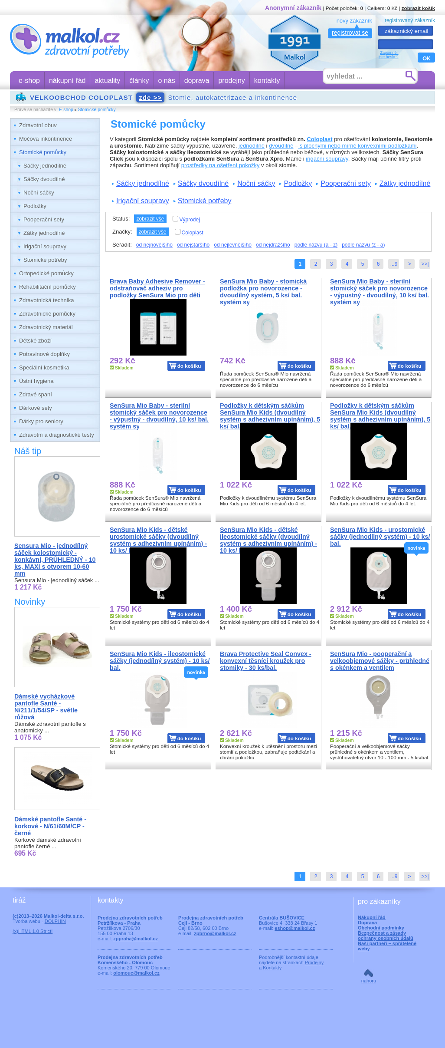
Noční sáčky (38, 192)
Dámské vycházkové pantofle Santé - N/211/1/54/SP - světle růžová (46, 707)
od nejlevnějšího (233, 245)
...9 (394, 264)
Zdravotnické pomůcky (47, 313)
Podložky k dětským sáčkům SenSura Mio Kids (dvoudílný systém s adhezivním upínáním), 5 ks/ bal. (270, 416)
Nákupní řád (372, 917)
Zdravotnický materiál (46, 327)
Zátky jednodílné (44, 233)
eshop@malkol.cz (295, 928)
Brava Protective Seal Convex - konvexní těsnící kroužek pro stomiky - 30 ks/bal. (265, 660)
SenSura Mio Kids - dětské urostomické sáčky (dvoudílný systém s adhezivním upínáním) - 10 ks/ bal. (158, 540)
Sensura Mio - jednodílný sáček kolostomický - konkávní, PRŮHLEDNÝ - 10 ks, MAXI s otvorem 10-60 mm (55, 559)
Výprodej (186, 219)
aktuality (107, 80)
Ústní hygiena (36, 381)
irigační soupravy (327, 158)
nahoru (368, 980)
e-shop (29, 80)
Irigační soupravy (44, 246)
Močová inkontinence (45, 138)
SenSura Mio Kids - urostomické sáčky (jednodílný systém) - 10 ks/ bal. (380, 536)
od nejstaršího (193, 245)
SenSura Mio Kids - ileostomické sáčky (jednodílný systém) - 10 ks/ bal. (159, 660)
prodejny (231, 80)
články (139, 80)
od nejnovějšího (154, 245)
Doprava (367, 922)
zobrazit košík (418, 8)
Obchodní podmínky (381, 927)
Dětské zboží (35, 340)
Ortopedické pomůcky (46, 273)
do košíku (189, 366)
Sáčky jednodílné (44, 165)
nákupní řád (67, 80)
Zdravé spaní (35, 394)
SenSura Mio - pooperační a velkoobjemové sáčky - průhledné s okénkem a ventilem (379, 660)
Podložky (34, 206)
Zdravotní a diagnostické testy (56, 435)
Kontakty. (272, 967)
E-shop (66, 109)
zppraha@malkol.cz (135, 938)
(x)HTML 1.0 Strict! (32, 931)
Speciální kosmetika (44, 367)
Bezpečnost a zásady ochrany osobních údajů (385, 935)
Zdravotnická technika (46, 300)
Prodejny (314, 962)
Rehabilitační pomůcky (47, 286)
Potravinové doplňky (44, 354)
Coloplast (319, 139)
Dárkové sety (35, 408)
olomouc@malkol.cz (136, 972)
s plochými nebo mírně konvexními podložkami (357, 145)
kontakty (267, 80)
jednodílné (252, 145)
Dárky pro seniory (41, 421)
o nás (166, 80)
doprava (196, 80)
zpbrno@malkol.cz (215, 933)
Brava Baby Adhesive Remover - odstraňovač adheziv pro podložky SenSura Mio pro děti (157, 288)
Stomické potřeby (45, 260)
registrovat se (350, 32)
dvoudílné (281, 145)
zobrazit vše (150, 219)
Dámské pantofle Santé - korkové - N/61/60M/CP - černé (50, 826)
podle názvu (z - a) (363, 245)
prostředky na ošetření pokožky (220, 165)
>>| (425, 264)
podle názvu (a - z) (315, 245)
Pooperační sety (43, 219)
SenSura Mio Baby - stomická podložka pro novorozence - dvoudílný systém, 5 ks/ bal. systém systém (263, 292)
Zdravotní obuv (38, 125)
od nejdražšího (273, 245)
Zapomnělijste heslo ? (389, 54)
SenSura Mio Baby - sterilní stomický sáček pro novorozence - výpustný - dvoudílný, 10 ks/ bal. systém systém (379, 292)
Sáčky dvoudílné (44, 179)
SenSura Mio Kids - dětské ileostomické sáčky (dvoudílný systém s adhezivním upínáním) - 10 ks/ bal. (268, 540)
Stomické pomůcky (97, 109)
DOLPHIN (55, 921)
